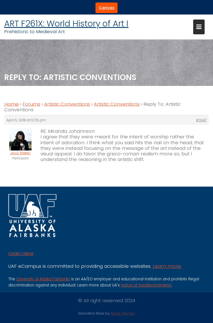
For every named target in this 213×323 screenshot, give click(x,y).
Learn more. (167, 267)
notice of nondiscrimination (146, 287)
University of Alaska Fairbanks (43, 280)
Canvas (106, 7)
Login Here (20, 255)
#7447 (201, 120)
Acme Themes (123, 313)
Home (11, 104)
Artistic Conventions (67, 104)
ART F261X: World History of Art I (66, 24)
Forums (31, 104)
